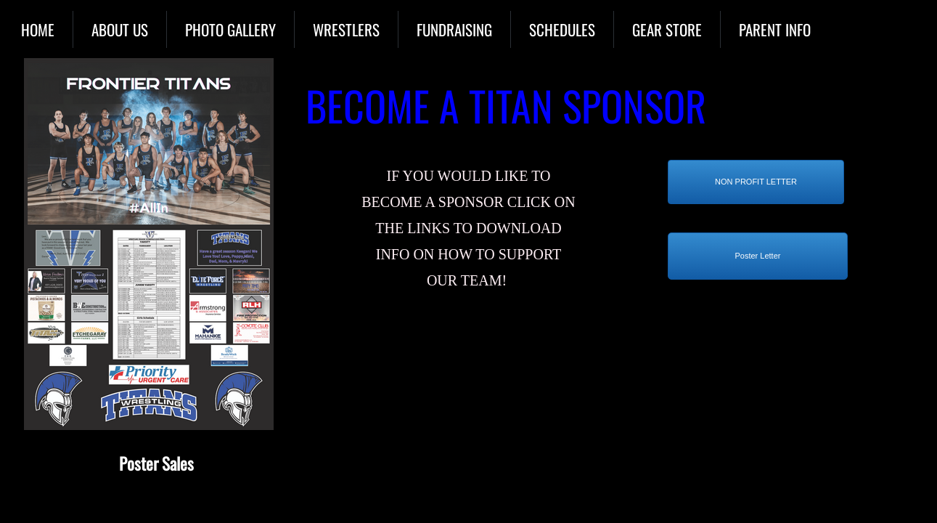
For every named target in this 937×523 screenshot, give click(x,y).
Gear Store (667, 29)
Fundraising (454, 29)
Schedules (562, 29)
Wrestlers (346, 29)
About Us (119, 29)
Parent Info (775, 29)
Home (37, 29)
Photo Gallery (230, 29)
